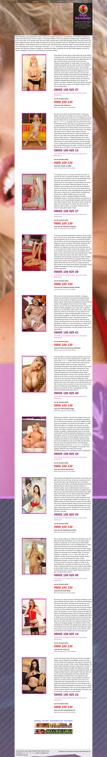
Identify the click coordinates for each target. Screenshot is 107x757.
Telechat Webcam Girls (56, 720)
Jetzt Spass (37, 720)
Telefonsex (53, 46)
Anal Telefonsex (76, 444)
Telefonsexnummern (28, 753)
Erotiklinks (59, 1)
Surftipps (47, 1)
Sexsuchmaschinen (72, 1)
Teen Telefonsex (61, 122)
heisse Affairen (68, 720)
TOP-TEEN (45, 720)
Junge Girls (35, 1)
